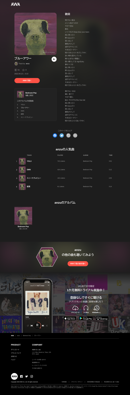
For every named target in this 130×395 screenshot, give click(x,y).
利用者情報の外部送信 (93, 382)
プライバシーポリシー (77, 382)
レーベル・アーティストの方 (39, 365)
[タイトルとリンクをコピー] (68, 135)
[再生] (54, 59)
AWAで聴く (27, 80)
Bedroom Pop (31, 93)
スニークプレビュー (27, 117)
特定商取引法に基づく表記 (111, 382)
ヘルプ (13, 360)
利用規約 (64, 382)
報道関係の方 (36, 362)
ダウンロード (15, 349)
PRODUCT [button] (16, 345)
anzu (28, 63)
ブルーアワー (37, 335)
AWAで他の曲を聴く (78, 264)
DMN (22, 111)
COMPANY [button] (37, 345)
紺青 (22, 114)
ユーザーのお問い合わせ (39, 359)
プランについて (16, 353)
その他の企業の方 (37, 368)
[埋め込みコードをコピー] (75, 135)
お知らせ (14, 356)
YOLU (23, 104)
